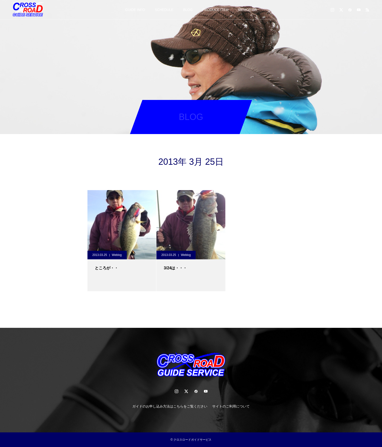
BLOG (188, 10)
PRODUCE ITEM (215, 10)
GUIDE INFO (135, 10)
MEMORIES (247, 10)
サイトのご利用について (231, 406)
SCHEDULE (164, 10)
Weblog (117, 255)
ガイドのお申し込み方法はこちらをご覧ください (169, 406)
